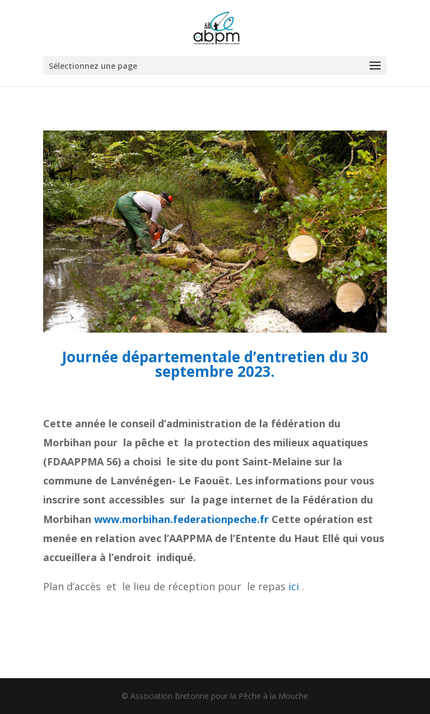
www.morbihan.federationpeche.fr (181, 519)
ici (293, 586)
